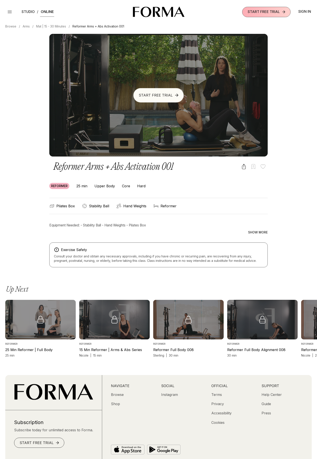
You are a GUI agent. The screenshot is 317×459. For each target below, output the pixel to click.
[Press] (266, 403)
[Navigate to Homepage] (158, 12)
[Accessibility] (221, 403)
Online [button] (47, 11)
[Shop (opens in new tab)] (115, 394)
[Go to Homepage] (53, 389)
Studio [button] (28, 11)
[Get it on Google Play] (164, 440)
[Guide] (266, 394)
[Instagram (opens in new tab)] (169, 385)
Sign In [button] (304, 11)
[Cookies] (218, 413)
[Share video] (244, 166)
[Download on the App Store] (127, 440)
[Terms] (216, 385)
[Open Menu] (9, 12)
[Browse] (117, 385)
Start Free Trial (267, 11)
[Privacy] (217, 394)
